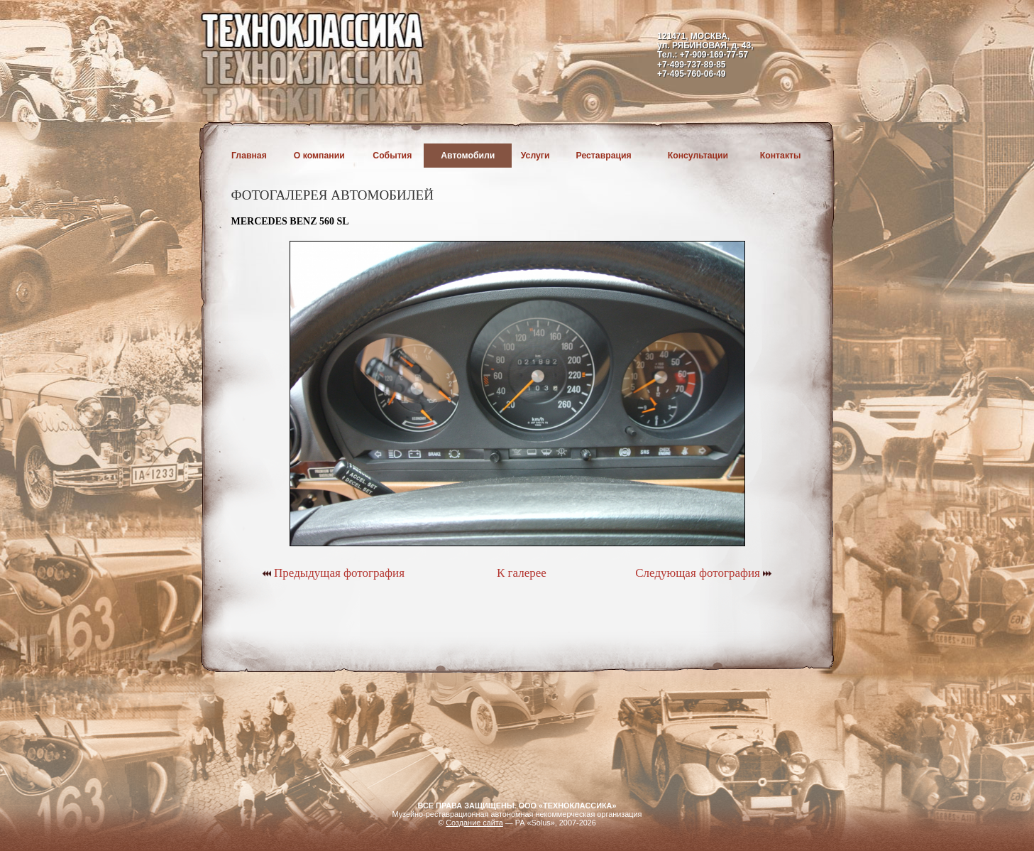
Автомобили (468, 156)
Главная (249, 156)
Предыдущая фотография (333, 573)
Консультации (698, 156)
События (392, 156)
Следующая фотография (703, 573)
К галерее (521, 573)
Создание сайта (474, 822)
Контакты (780, 156)
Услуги (535, 156)
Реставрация (604, 156)
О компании (319, 156)
